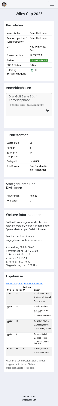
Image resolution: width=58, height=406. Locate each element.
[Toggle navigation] (52, 4)
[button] (47, 110)
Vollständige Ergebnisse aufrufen (24, 283)
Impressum (29, 396)
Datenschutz (29, 400)
